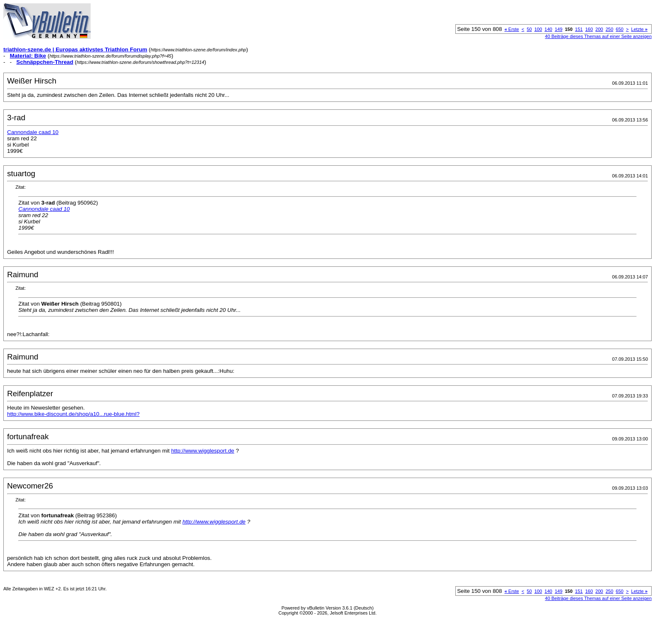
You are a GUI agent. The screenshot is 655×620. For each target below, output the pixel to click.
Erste (512, 29)
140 (548, 29)
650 (619, 29)
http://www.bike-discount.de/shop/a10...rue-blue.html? (73, 414)
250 (609, 29)
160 (589, 29)
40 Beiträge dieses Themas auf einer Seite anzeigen (598, 36)
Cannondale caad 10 (32, 132)
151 (579, 29)
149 (558, 29)
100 (538, 29)
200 (599, 29)
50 (529, 29)
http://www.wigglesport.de (202, 451)
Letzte (639, 29)
